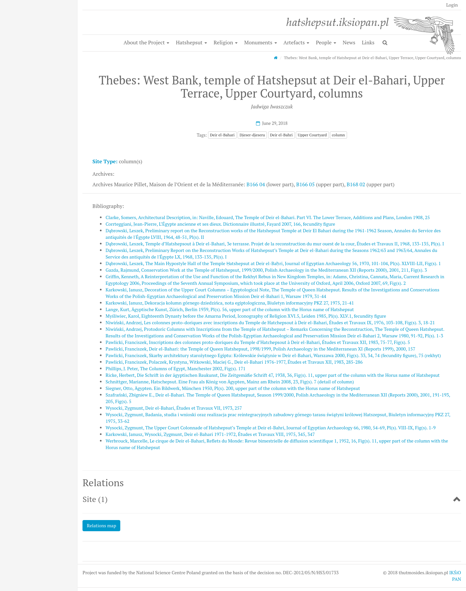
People (326, 42)
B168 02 (356, 184)
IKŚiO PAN (455, 575)
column (338, 134)
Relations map (101, 525)
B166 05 (305, 184)
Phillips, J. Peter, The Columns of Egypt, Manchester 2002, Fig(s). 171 (175, 368)
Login (452, 5)
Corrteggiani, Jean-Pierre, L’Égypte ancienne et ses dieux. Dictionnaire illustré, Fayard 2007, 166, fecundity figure (220, 224)
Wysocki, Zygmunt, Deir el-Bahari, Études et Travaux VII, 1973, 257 (173, 408)
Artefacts (296, 42)
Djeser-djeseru (252, 134)
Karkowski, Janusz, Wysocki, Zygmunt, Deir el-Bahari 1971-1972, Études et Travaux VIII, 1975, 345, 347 (210, 434)
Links (368, 42)
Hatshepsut (191, 42)
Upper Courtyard (312, 134)
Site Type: (104, 161)
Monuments (260, 42)
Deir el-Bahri (281, 134)
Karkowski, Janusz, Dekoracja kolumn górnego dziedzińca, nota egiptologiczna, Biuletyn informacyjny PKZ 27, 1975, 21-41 (229, 303)
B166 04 (255, 184)
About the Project (146, 42)
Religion (226, 42)
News (349, 42)
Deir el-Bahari (222, 134)
